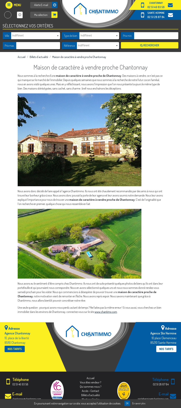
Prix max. (9, 45)
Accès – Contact (90, 391)
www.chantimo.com (106, 312)
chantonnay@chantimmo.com (26, 398)
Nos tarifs (15, 349)
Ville (7, 35)
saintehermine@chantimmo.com (153, 398)
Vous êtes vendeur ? (90, 382)
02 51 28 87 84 (156, 17)
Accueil (21, 57)
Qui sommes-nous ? (90, 386)
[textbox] (35, 35)
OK (127, 403)
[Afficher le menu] (13, 5)
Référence (69, 45)
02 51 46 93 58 (156, 7)
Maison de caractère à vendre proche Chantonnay (79, 57)
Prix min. (127, 35)
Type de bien (70, 35)
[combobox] (35, 35)
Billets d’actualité (39, 57)
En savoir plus (138, 403)
